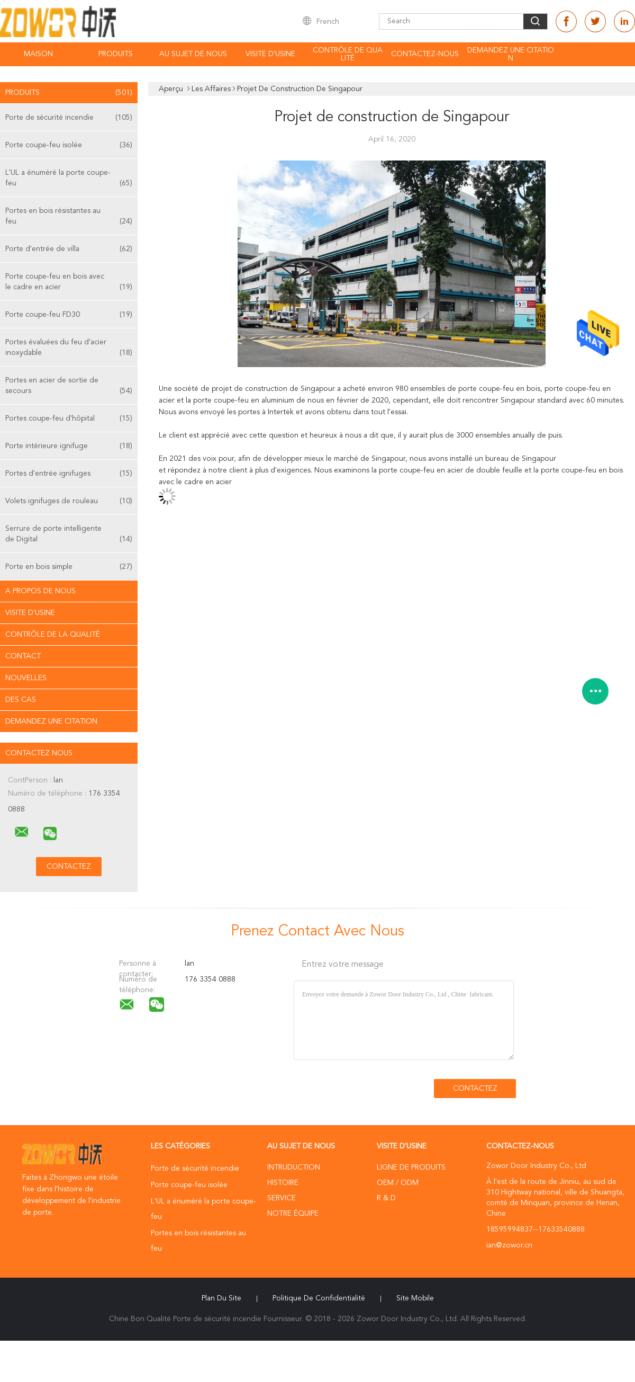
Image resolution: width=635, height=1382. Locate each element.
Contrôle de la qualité (52, 634)
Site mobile (415, 1298)
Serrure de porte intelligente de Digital (68, 535)
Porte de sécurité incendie (68, 117)
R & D (386, 1198)
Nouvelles (26, 678)
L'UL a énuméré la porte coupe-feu (68, 179)
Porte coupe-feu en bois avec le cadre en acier (68, 282)
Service (281, 1198)
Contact (23, 656)
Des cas (20, 699)
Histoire (282, 1183)
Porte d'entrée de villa (68, 249)
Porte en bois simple (68, 566)
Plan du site (221, 1298)
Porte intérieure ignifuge (68, 446)
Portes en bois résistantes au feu (68, 217)
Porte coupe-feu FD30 (68, 314)
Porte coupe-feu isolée (68, 145)
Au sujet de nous (193, 54)
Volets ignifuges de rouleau (68, 501)
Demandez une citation (510, 54)
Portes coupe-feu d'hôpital (68, 418)
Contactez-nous (425, 54)
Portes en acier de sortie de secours (68, 386)
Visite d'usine (270, 54)
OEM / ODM (398, 1183)
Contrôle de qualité (348, 54)
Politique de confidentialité (319, 1298)
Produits (115, 54)
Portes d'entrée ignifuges (68, 473)
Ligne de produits (411, 1167)
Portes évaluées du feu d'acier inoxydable (68, 348)
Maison (38, 54)
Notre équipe (293, 1213)
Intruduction (293, 1167)
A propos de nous (40, 591)
